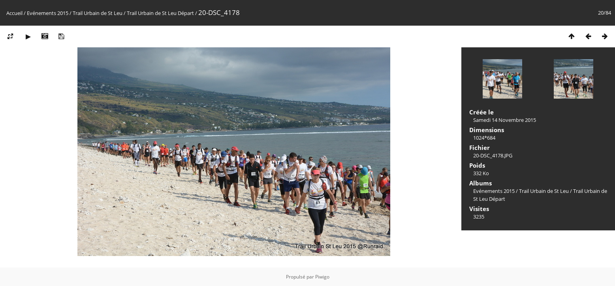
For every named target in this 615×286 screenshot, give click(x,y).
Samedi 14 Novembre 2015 (504, 119)
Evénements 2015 (47, 13)
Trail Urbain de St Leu (97, 13)
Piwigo (322, 276)
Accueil (14, 13)
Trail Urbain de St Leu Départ (160, 13)
